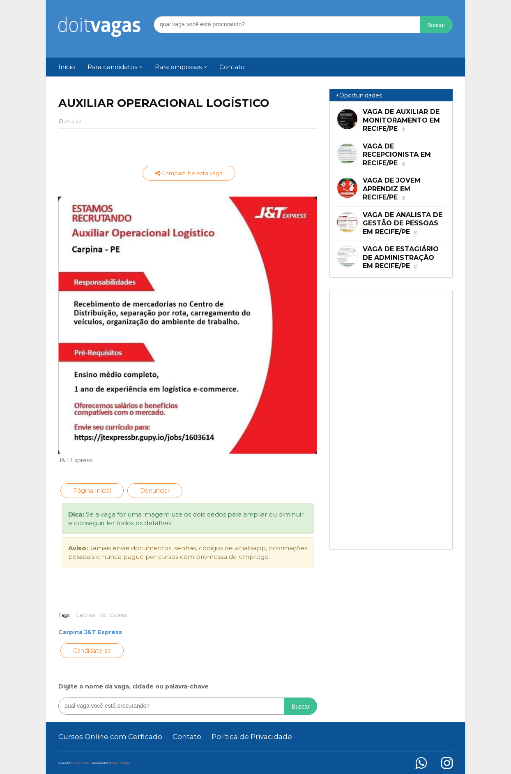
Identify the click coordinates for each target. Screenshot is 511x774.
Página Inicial (92, 490)
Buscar (436, 25)
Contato (187, 736)
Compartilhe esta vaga (189, 173)
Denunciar (155, 490)
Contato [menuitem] (232, 67)
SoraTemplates (81, 763)
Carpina (85, 615)
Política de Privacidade (252, 736)
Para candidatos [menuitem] (112, 67)
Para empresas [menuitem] (178, 67)
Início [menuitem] (66, 67)
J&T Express (113, 615)
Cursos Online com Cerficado (110, 736)
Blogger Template (119, 763)
